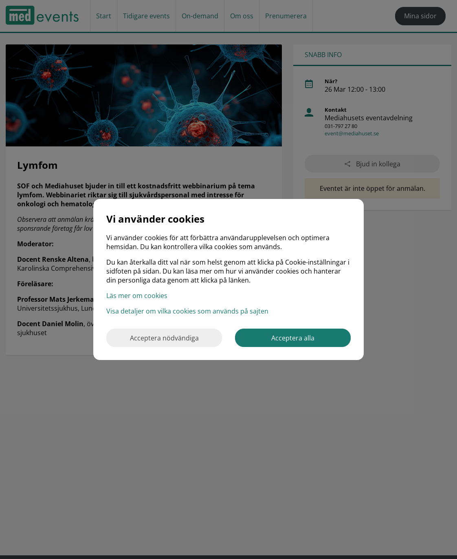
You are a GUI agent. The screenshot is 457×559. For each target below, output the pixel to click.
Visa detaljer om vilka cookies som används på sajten (187, 311)
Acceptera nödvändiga (164, 338)
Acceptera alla (292, 338)
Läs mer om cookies (136, 295)
